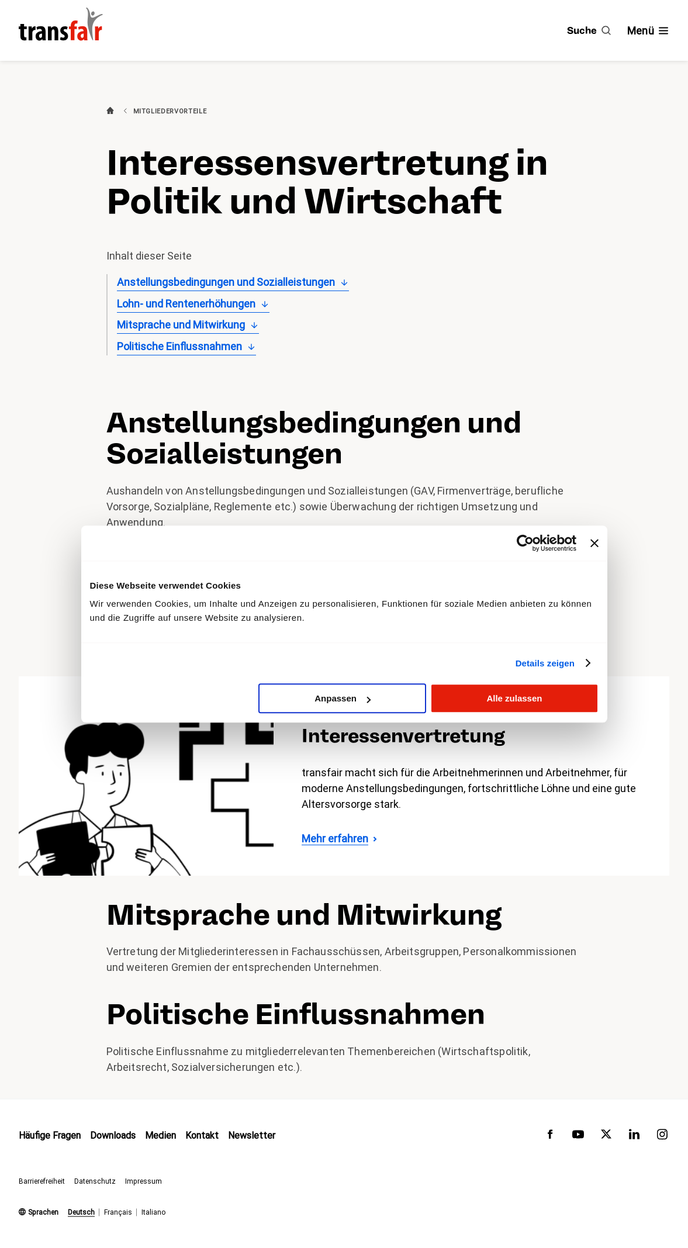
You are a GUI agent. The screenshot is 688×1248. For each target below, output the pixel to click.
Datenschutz (95, 1181)
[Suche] (589, 30)
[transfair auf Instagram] (662, 1137)
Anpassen (342, 698)
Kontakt (202, 1136)
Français (118, 1212)
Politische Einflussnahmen (179, 346)
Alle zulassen (514, 698)
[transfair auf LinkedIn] (634, 1137)
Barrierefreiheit (42, 1181)
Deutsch (81, 1212)
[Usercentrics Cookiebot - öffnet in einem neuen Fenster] (525, 543)
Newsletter (251, 1136)
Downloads (113, 1136)
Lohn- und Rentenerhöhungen (186, 304)
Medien (160, 1136)
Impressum (143, 1181)
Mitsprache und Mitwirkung (181, 325)
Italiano (153, 1212)
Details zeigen (545, 663)
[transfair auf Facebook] (550, 1137)
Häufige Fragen (50, 1136)
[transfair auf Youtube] (578, 1137)
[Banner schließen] (594, 543)
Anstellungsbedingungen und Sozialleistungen (226, 282)
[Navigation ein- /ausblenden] (648, 31)
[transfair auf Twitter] (606, 1137)
